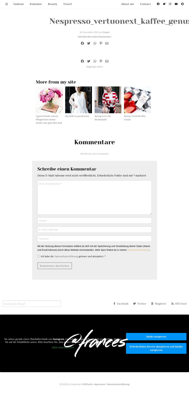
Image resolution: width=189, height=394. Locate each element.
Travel (67, 4)
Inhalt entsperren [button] (156, 336)
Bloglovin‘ (159, 303)
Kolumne (36, 4)
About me (127, 4)
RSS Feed (179, 303)
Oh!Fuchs (87, 384)
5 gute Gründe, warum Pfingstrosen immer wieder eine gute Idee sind (49, 119)
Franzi (106, 32)
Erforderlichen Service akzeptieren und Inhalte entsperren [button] (156, 348)
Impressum (99, 384)
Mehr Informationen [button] (63, 347)
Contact (145, 4)
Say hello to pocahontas (77, 116)
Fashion (18, 4)
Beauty (52, 4)
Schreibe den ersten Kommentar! (94, 36)
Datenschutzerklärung (138, 250)
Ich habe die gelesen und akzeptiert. (71, 256)
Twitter (139, 303)
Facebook (121, 303)
